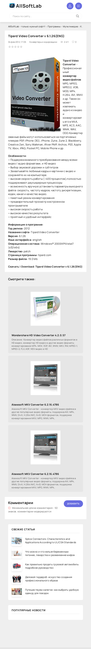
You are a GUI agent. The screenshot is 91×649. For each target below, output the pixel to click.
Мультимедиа (70, 26)
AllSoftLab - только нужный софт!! (26, 26)
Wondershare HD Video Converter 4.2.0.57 (39, 335)
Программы (54, 26)
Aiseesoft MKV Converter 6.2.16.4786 (35, 404)
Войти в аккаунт (70, 6)
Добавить (73, 503)
